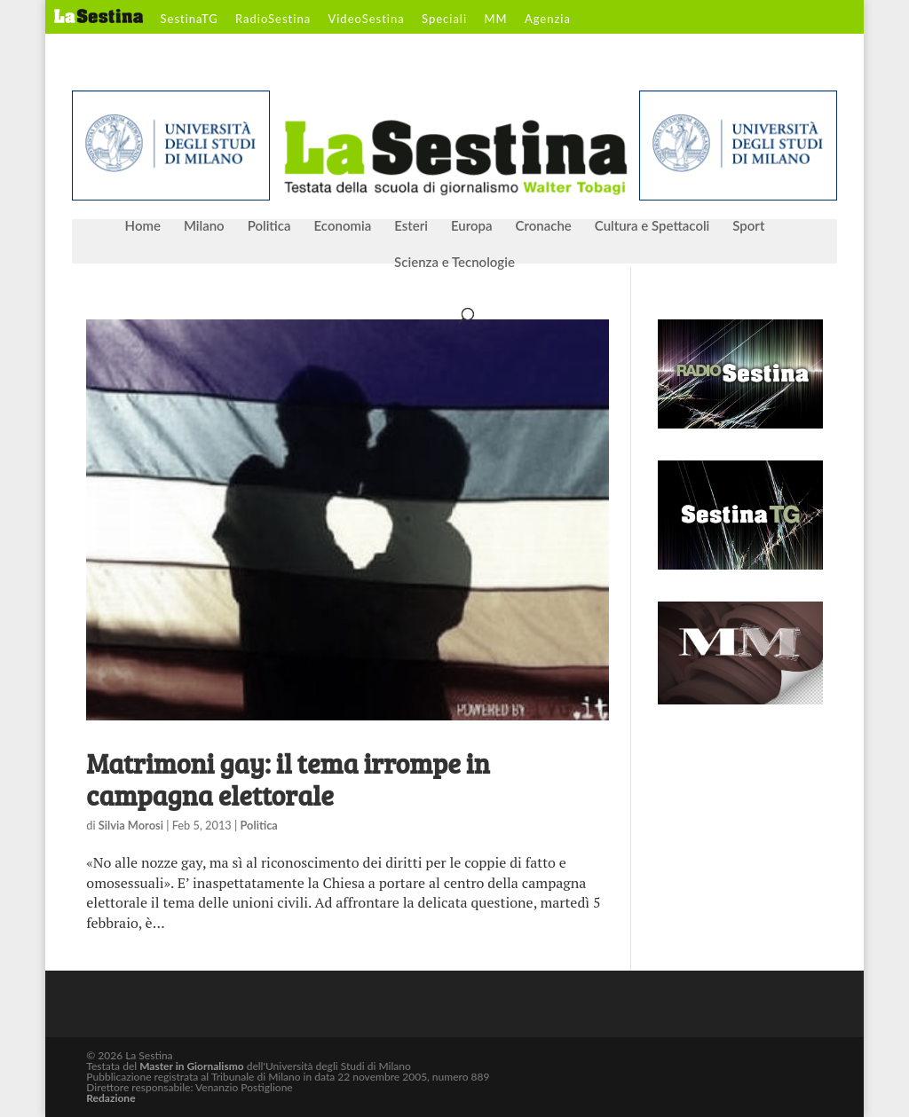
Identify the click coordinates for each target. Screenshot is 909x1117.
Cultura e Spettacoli (652, 226)
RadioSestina (273, 19)
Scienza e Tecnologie (454, 263)
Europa (472, 226)
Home (143, 226)
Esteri (411, 226)
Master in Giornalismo (191, 1066)
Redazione (110, 1098)
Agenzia (548, 19)
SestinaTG (189, 19)
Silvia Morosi (131, 825)
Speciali (444, 19)
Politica (269, 226)
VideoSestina (366, 19)
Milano (204, 226)
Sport (748, 226)
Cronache (543, 226)
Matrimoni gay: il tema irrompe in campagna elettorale (287, 779)
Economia (343, 226)
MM (495, 19)
